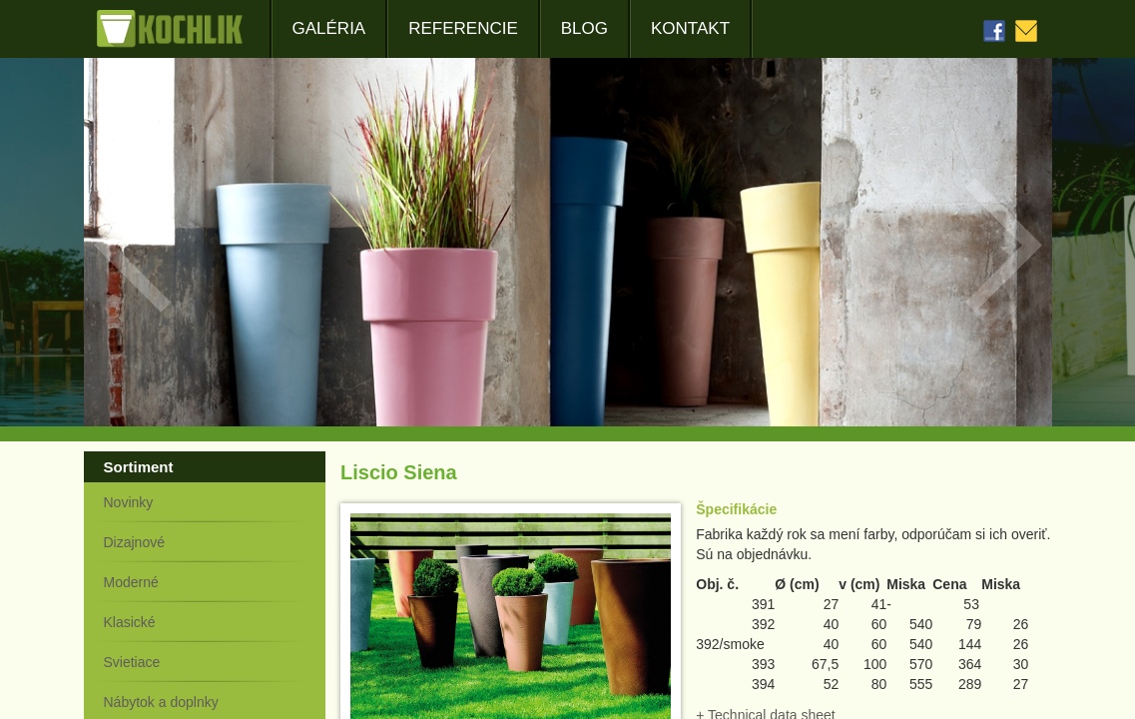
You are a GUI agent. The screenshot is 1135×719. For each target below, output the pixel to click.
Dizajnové (134, 542)
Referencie (463, 28)
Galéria (329, 28)
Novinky (129, 502)
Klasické (130, 622)
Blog (584, 28)
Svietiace (132, 662)
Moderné (131, 582)
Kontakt (690, 28)
